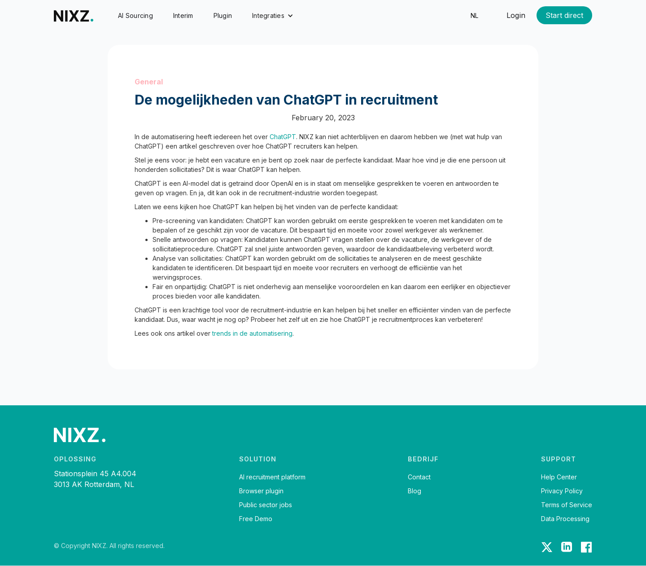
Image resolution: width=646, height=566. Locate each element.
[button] (273, 15)
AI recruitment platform (272, 477)
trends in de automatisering (252, 333)
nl (474, 15)
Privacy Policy (562, 491)
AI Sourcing (135, 15)
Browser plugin (261, 491)
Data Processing (565, 518)
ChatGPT (283, 136)
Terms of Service (566, 505)
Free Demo (255, 518)
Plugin (223, 15)
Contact (419, 477)
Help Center (559, 477)
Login (515, 15)
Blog (414, 491)
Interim (183, 15)
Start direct (564, 15)
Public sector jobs (265, 505)
